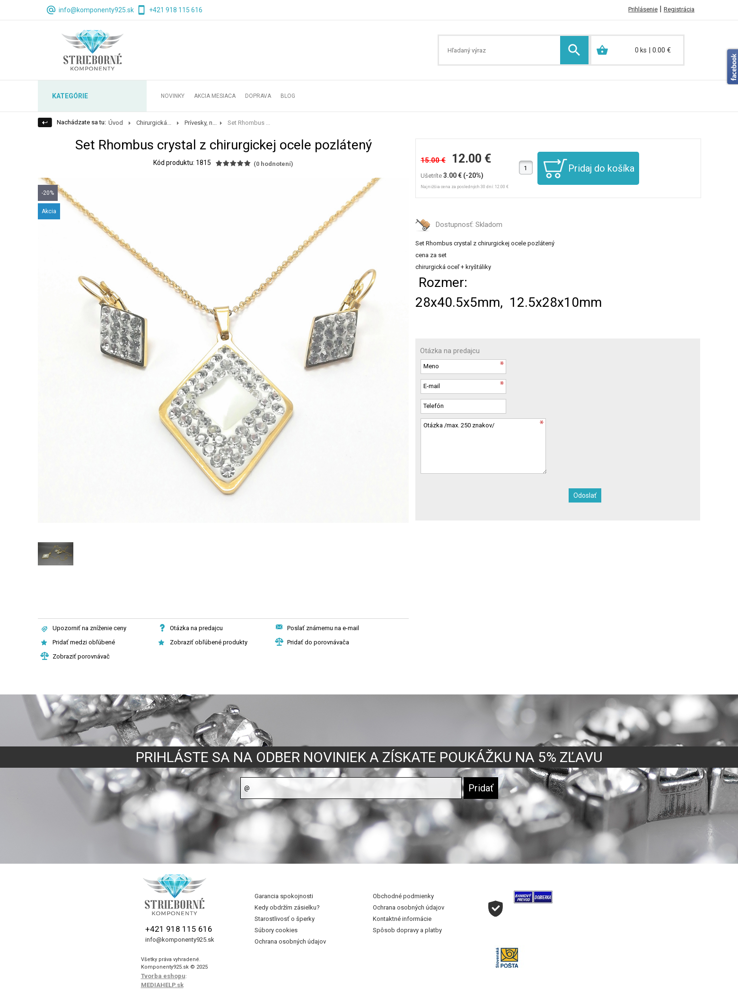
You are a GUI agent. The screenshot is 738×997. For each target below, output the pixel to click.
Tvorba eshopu (163, 976)
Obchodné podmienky (403, 896)
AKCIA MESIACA (215, 96)
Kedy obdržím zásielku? (287, 907)
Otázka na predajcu (196, 628)
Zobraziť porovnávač (81, 656)
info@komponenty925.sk (96, 10)
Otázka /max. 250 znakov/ (483, 446)
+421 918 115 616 (175, 10)
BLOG (288, 96)
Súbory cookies (276, 930)
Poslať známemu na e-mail (323, 628)
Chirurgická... (153, 122)
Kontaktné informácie (402, 918)
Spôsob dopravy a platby (407, 930)
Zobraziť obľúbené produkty (208, 642)
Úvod (115, 122)
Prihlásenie (643, 9)
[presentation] (492, 497)
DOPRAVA (258, 96)
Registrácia (679, 9)
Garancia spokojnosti (284, 896)
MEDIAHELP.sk (162, 984)
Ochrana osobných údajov (290, 941)
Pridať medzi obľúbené (84, 642)
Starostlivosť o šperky (285, 918)
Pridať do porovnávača (318, 642)
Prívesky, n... (200, 122)
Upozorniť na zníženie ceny (89, 628)
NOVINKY (172, 96)
